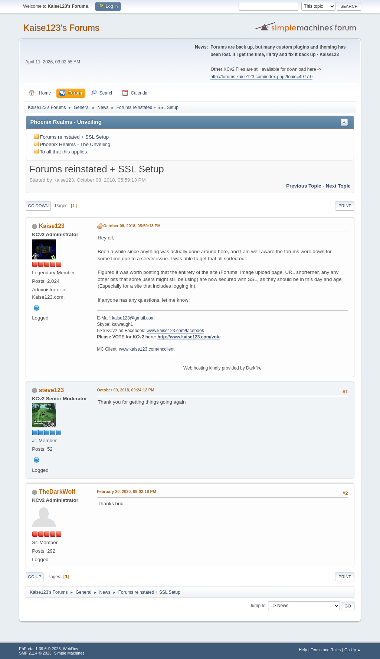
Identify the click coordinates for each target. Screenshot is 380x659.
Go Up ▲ (352, 650)
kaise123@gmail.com (133, 318)
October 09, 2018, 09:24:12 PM (125, 390)
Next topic (338, 186)
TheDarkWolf (57, 492)
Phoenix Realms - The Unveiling (75, 144)
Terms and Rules (326, 650)
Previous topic (303, 186)
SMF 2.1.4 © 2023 (35, 653)
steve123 (51, 390)
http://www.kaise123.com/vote (188, 337)
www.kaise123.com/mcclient (146, 349)
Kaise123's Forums (61, 28)
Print (344, 205)
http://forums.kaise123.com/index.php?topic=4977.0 (261, 76)
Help (303, 650)
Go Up (34, 576)
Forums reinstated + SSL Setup (74, 137)
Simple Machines (69, 653)
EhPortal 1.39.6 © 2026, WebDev (48, 648)
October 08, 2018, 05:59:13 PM (132, 225)
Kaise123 (52, 226)
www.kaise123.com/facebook (175, 330)
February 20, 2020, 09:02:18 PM (126, 491)
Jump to (258, 605)
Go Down (38, 205)
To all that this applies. (64, 152)
